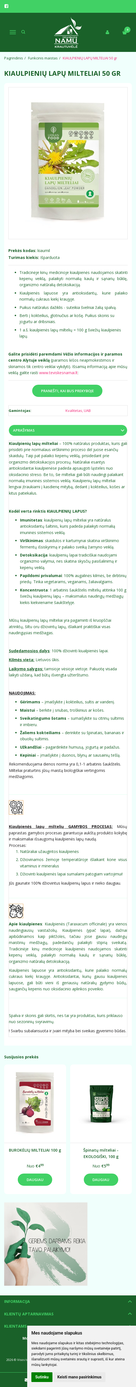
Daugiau (35, 1179)
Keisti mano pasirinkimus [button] (79, 1377)
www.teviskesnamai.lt (58, 372)
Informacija (17, 1301)
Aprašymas (24, 430)
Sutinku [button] (42, 1377)
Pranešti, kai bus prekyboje (67, 390)
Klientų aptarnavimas (29, 1313)
